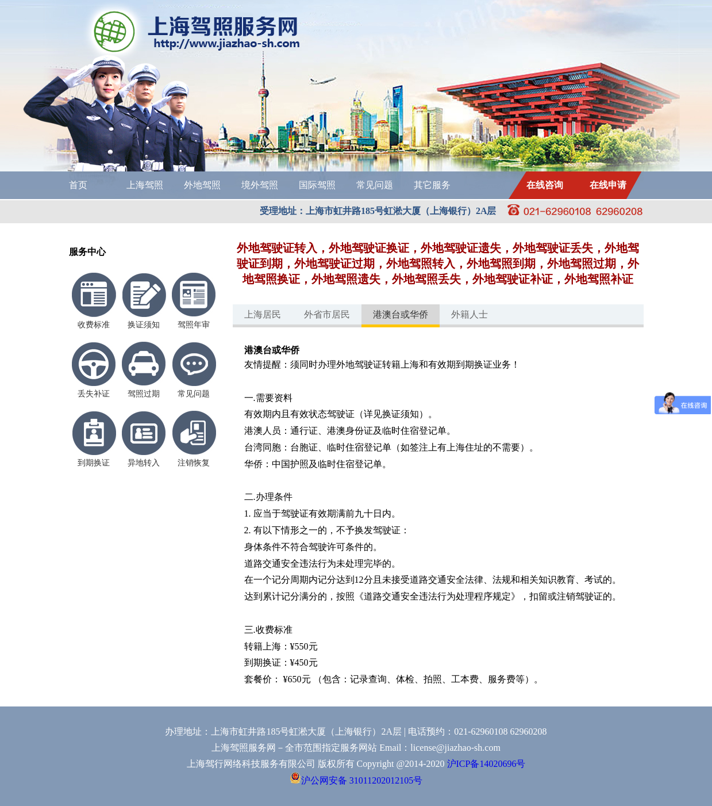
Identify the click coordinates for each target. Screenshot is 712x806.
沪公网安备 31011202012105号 (356, 780)
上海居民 (262, 314)
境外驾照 (259, 185)
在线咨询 (544, 185)
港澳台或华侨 (400, 314)
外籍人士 (469, 314)
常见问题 (374, 185)
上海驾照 (144, 185)
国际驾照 (317, 185)
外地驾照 (202, 185)
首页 (78, 185)
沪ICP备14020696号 (486, 764)
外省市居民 (327, 314)
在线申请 (608, 185)
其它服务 (432, 185)
